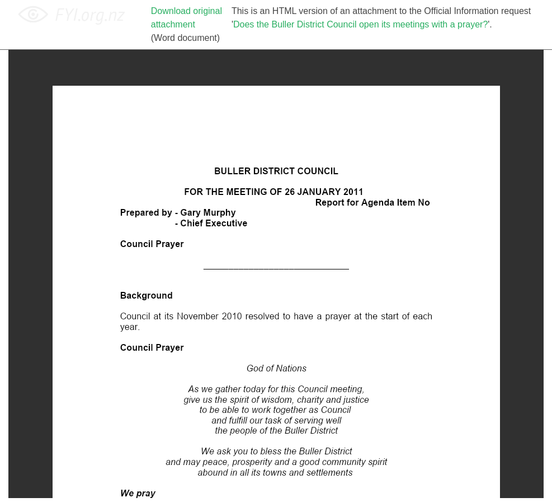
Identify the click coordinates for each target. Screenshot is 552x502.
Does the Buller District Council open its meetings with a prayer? (360, 24)
